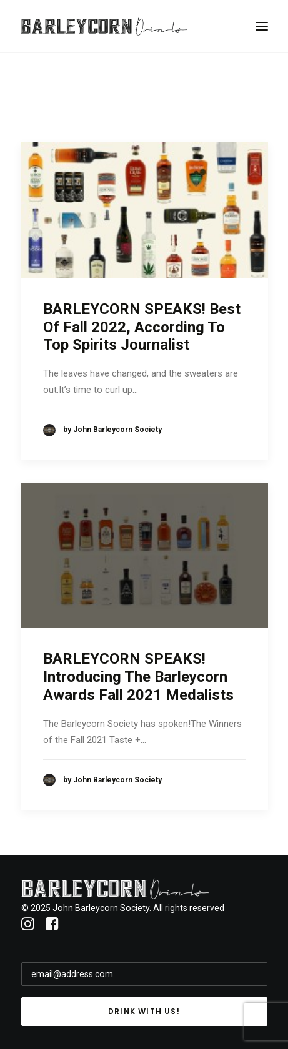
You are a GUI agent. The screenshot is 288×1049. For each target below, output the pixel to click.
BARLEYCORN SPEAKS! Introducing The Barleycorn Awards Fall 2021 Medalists (138, 677)
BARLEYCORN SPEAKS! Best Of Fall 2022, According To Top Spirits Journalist (142, 327)
